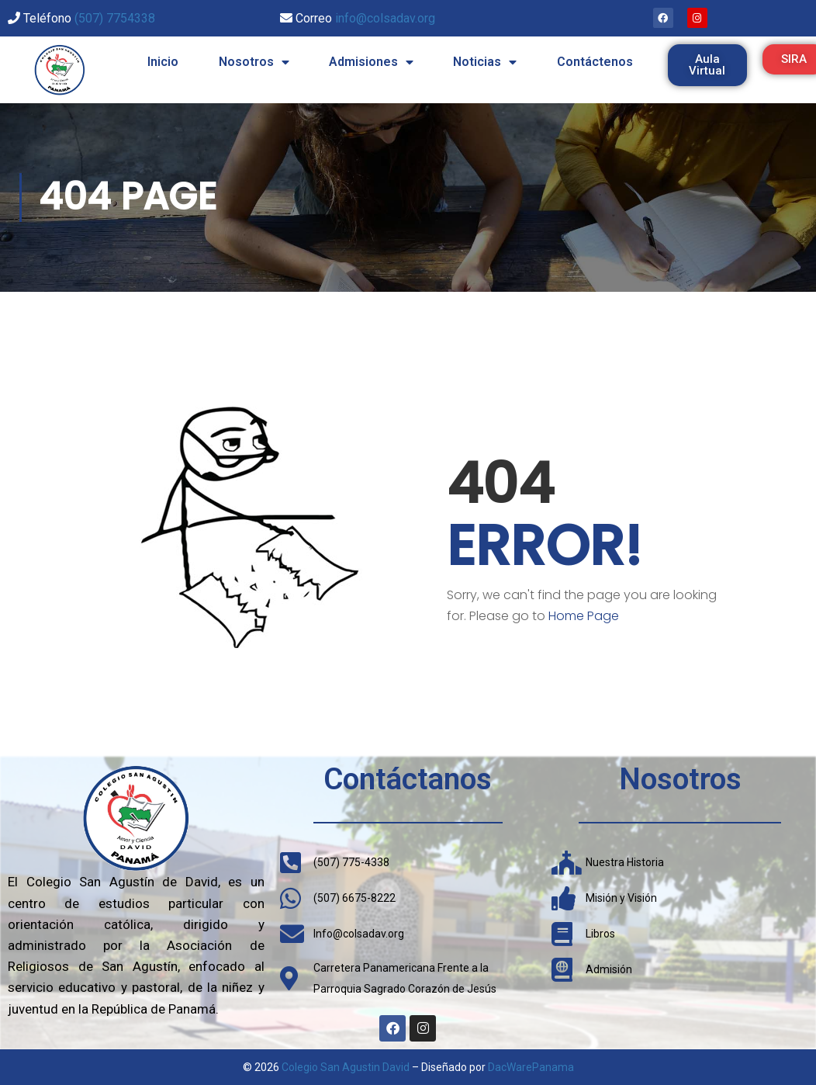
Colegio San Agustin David (346, 1067)
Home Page (583, 616)
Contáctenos (595, 61)
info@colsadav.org (385, 18)
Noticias (485, 62)
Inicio (162, 61)
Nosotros (254, 62)
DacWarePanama (531, 1067)
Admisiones (371, 62)
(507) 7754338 (114, 18)
